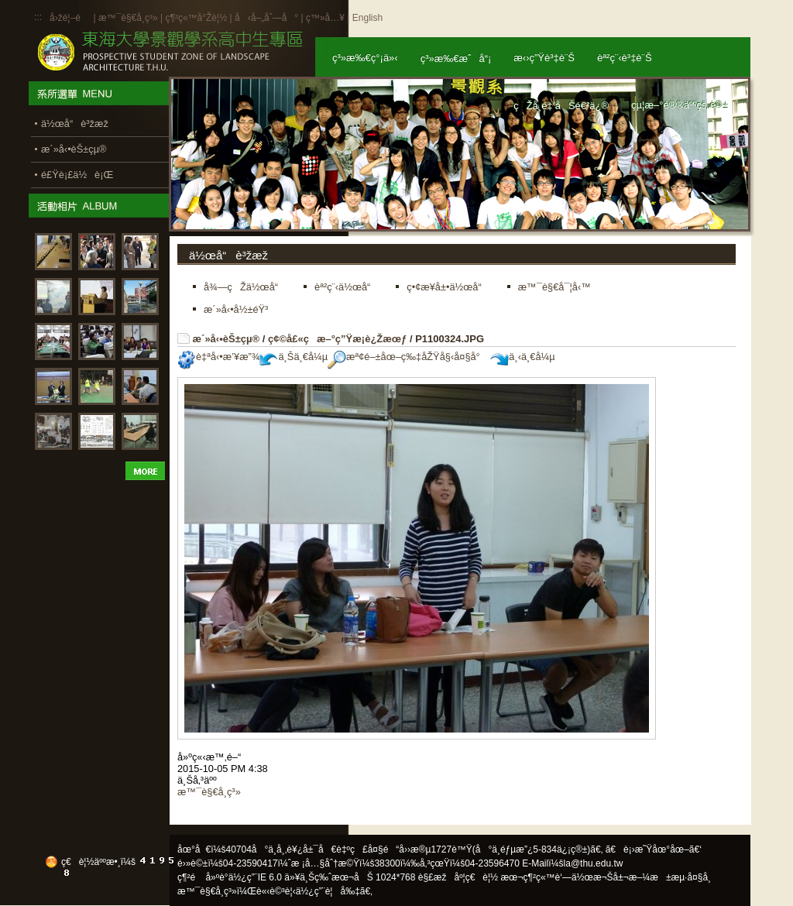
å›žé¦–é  (70, 17)
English (367, 17)
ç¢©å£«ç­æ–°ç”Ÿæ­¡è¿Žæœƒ (337, 339)
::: (38, 17)
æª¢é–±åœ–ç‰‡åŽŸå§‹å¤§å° (408, 356)
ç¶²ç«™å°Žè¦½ (196, 17)
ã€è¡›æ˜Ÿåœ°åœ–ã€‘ (654, 849)
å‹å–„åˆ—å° (266, 17)
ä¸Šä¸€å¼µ (293, 356)
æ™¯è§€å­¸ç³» (129, 17)
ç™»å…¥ (325, 17)
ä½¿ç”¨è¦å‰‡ (328, 891)
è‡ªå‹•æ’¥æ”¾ (218, 356)
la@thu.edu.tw (593, 863)
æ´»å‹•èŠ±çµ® (226, 339)
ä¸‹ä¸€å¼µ (522, 356)
